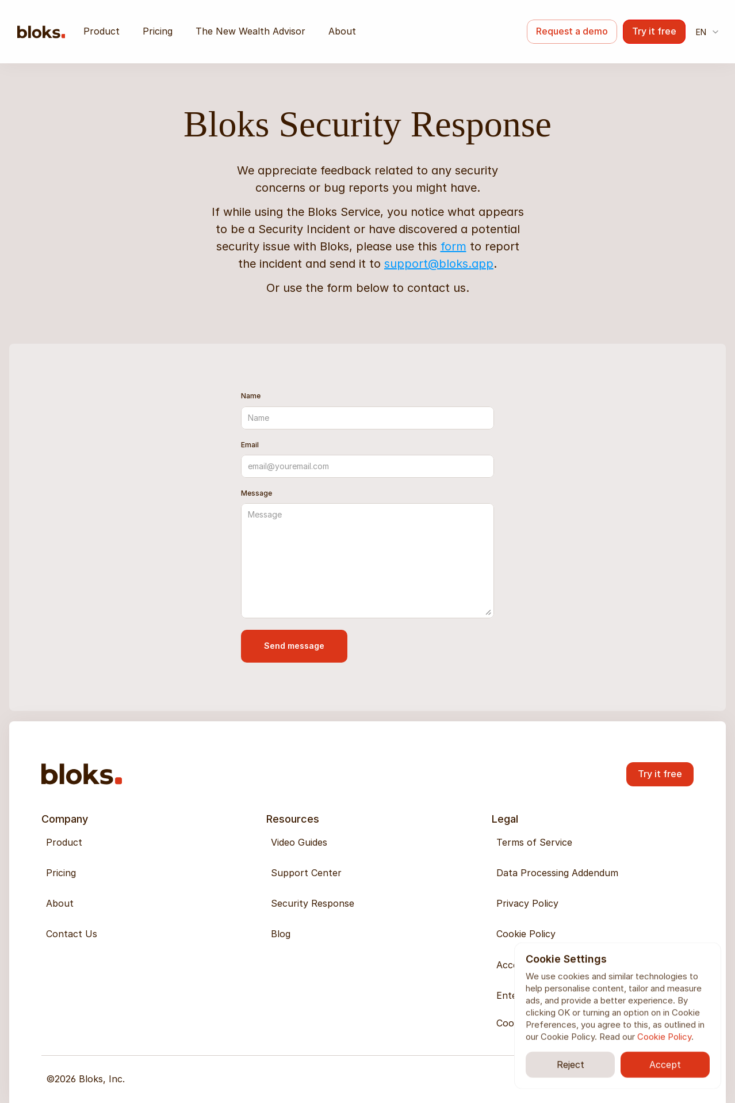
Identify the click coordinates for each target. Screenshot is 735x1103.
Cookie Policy (664, 1036)
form (453, 246)
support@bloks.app (438, 264)
